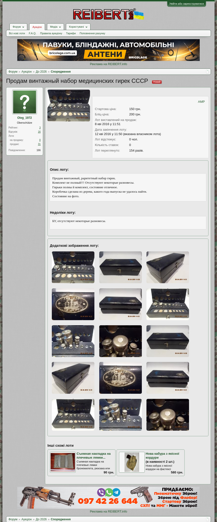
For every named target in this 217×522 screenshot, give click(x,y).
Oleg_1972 (24, 118)
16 (39, 131)
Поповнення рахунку (92, 33)
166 (38, 150)
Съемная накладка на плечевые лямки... (94, 456)
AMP (201, 101)
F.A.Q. (32, 33)
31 (39, 144)
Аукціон (37, 27)
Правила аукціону (51, 33)
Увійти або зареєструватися (186, 3)
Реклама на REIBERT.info (108, 64)
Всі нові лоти (17, 33)
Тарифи (71, 33)
